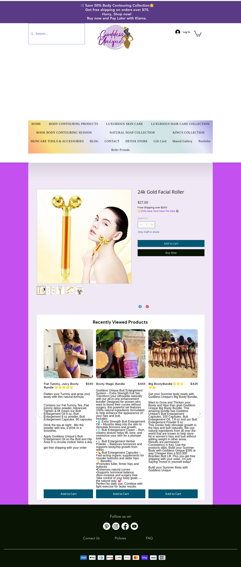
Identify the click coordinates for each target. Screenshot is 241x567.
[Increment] (152, 225)
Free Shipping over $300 (152, 207)
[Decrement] (140, 225)
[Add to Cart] (68, 493)
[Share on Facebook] (140, 306)
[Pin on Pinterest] (147, 306)
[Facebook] (125, 526)
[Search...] (56, 33)
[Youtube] (134, 526)
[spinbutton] (146, 225)
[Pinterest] (106, 526)
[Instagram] (116, 526)
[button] (197, 33)
